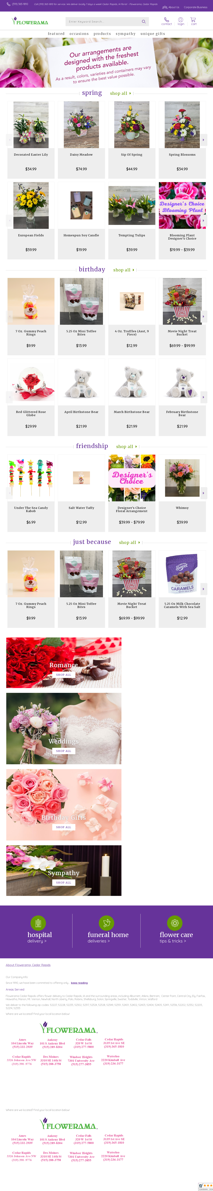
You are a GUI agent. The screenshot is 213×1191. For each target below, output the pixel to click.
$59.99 (31, 249)
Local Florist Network (179, 1187)
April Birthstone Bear (81, 412)
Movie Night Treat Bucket (182, 332)
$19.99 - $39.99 (182, 249)
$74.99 (81, 169)
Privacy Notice (156, 1187)
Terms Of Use (137, 1187)
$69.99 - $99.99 (182, 345)
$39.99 (131, 249)
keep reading (79, 851)
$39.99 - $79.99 (132, 522)
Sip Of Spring (131, 154)
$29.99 (30, 426)
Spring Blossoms (182, 154)
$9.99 (31, 345)
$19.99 (81, 249)
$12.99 (132, 345)
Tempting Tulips (132, 235)
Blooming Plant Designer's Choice (182, 236)
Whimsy (182, 508)
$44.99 (131, 169)
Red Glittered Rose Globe (31, 413)
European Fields (31, 235)
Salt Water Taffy (81, 508)
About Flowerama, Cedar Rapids (28, 833)
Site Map (198, 1187)
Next (203, 140)
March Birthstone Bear (132, 412)
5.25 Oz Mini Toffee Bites (81, 332)
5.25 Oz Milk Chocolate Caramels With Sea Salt (182, 605)
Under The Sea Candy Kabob (31, 509)
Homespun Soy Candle (81, 235)
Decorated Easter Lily (31, 154)
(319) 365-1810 (20, 4)
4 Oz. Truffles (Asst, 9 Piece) (132, 332)
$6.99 (31, 522)
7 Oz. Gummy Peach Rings (31, 332)
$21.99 (81, 426)
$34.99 (30, 169)
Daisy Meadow (81, 154)
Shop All (119, 93)
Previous (9, 140)
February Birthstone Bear (182, 413)
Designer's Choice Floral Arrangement (132, 509)
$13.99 (81, 345)
